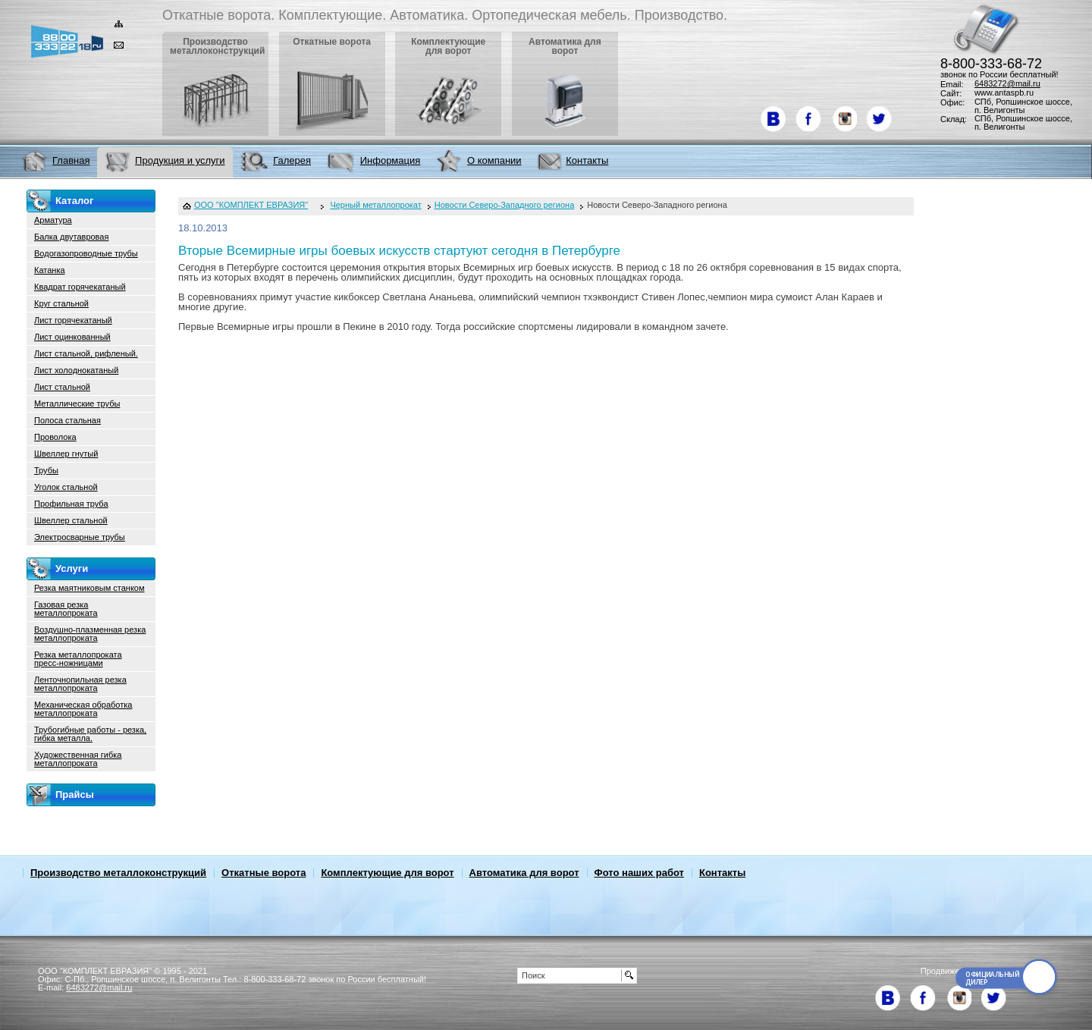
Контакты (722, 872)
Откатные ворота (263, 872)
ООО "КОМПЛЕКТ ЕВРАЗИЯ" (251, 205)
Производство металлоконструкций (118, 872)
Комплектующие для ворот (387, 872)
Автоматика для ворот (524, 872)
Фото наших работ (639, 872)
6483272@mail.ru (1007, 83)
